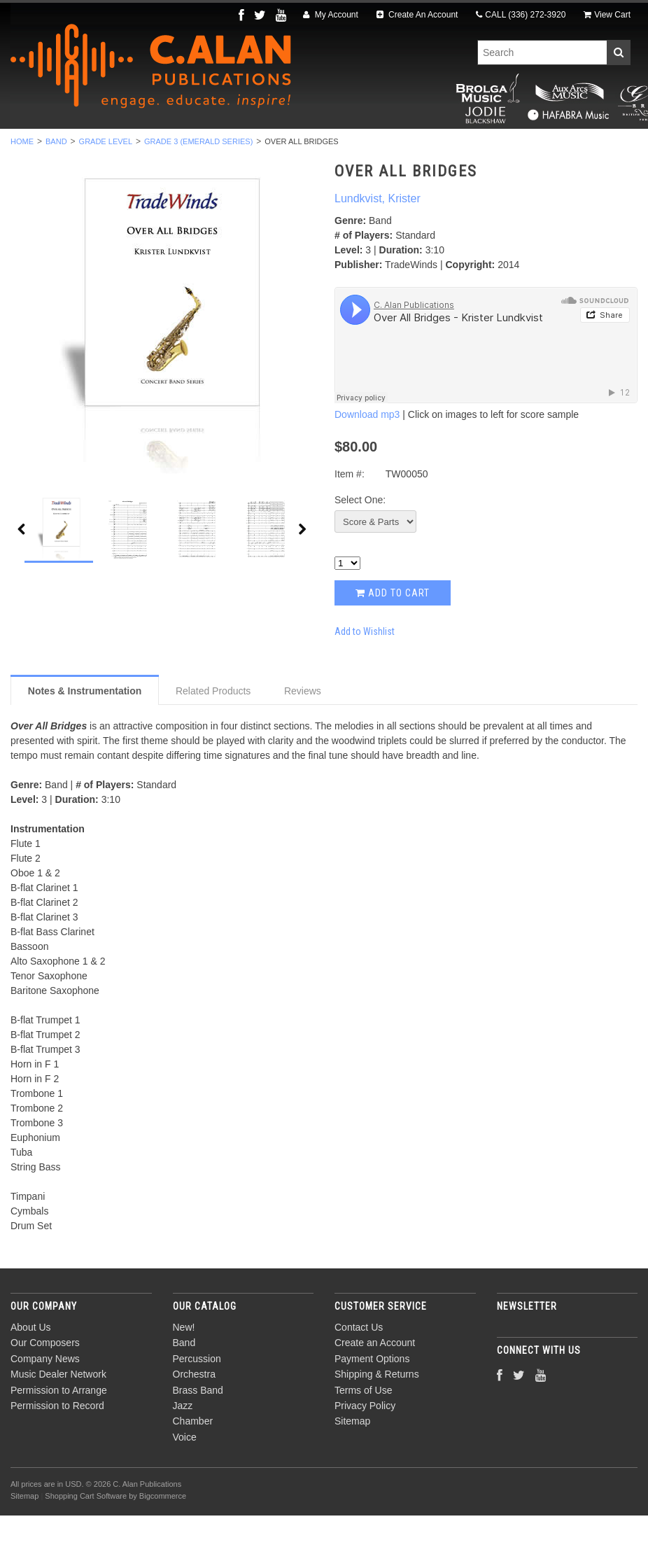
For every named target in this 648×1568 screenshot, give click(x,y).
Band (126, 148)
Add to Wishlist (364, 683)
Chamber (508, 148)
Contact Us (358, 1379)
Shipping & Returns (376, 1426)
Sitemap (352, 1473)
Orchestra (285, 148)
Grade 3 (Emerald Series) (198, 194)
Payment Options (371, 1411)
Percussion (198, 148)
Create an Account (374, 1395)
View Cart (607, 15)
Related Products (213, 742)
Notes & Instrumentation (85, 742)
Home (22, 194)
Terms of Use (363, 1442)
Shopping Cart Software (86, 1548)
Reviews (302, 742)
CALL (520, 15)
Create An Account (417, 15)
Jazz (444, 148)
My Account (330, 15)
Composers (324, 163)
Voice (573, 148)
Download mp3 (367, 466)
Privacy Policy (364, 1458)
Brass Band (372, 148)
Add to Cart (392, 645)
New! (72, 148)
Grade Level (105, 194)
